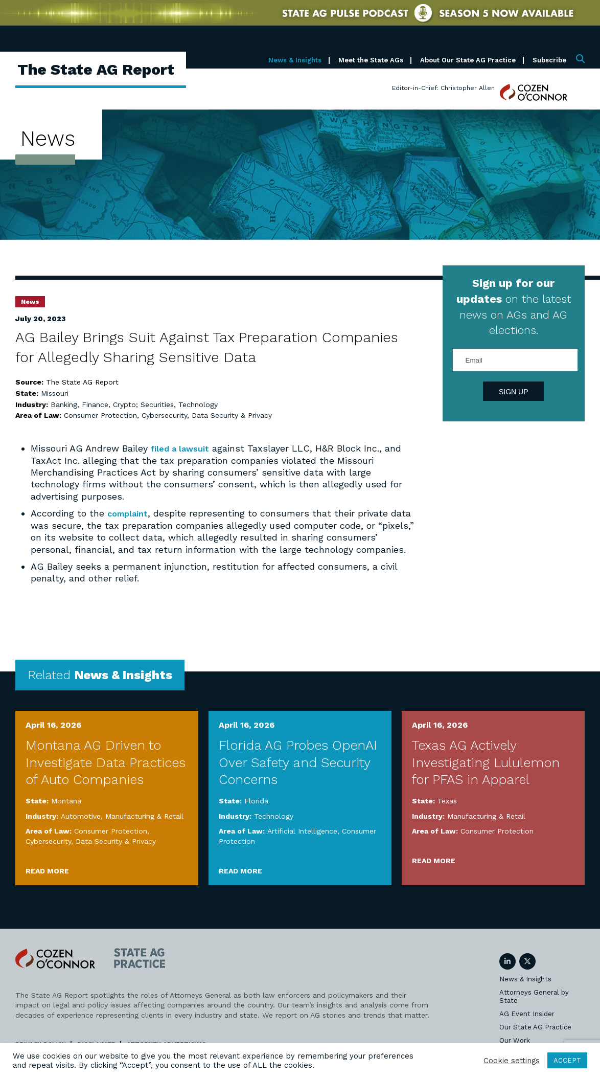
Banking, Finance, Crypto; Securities (112, 404)
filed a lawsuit (183, 448)
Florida (256, 800)
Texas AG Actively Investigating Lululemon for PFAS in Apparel (486, 762)
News (30, 301)
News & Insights (294, 60)
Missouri (54, 393)
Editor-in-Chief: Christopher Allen (443, 88)
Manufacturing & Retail (144, 816)
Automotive (81, 816)
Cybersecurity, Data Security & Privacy (207, 415)
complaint (129, 513)
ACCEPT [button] (567, 1060)
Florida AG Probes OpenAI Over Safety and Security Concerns (298, 762)
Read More (47, 870)
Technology (198, 404)
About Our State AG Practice (468, 60)
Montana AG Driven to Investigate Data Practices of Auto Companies (106, 762)
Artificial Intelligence (302, 831)
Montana (66, 800)
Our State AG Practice (535, 1026)
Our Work (514, 1040)
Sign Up (513, 392)
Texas (447, 800)
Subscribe (549, 60)
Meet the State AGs (370, 60)
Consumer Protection (100, 415)
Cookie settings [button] (511, 1060)
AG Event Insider (527, 1013)
